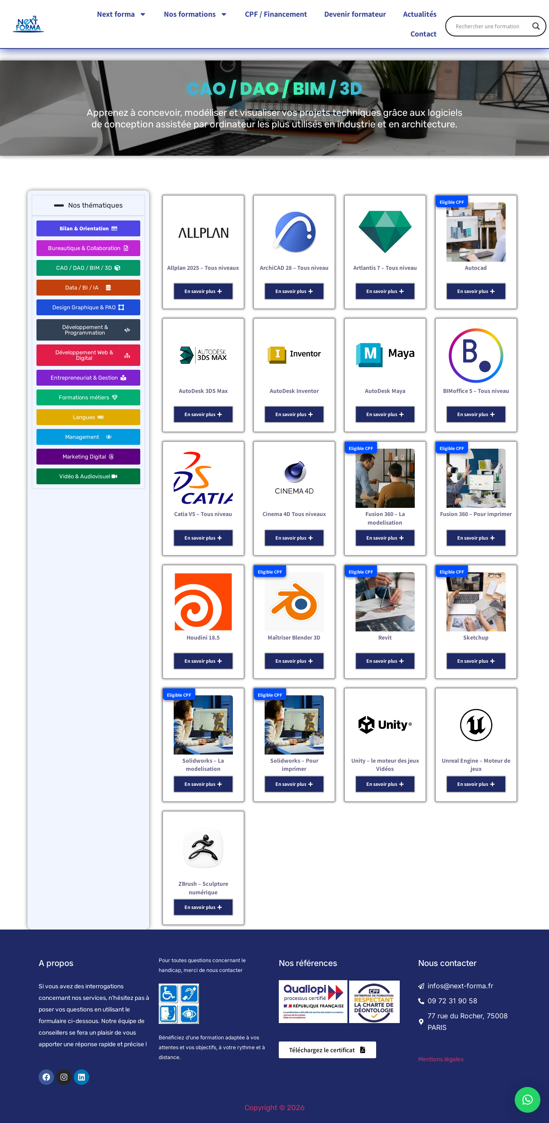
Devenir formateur (355, 13)
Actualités (420, 13)
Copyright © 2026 (274, 1107)
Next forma (122, 13)
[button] (527, 1100)
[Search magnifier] (536, 25)
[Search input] (492, 25)
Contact (423, 33)
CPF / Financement (276, 13)
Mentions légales (441, 1059)
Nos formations (196, 13)
